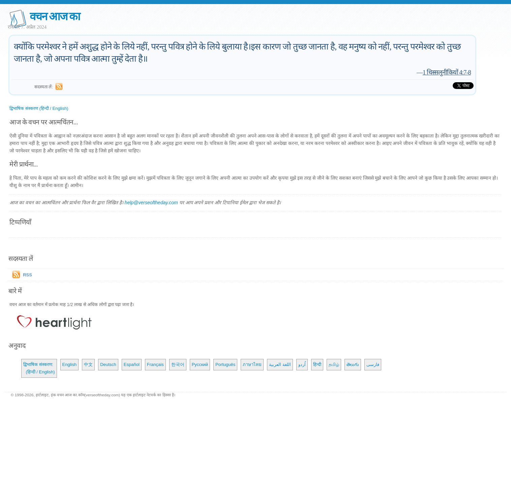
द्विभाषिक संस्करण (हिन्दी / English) (38, 108)
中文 (88, 364)
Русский (200, 364)
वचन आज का (55, 16)
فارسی (372, 364)
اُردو (302, 364)
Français (155, 364)
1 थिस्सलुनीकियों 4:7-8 (447, 72)
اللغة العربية (280, 364)
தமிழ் (334, 364)
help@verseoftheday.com (151, 202)
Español (132, 364)
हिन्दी (317, 364)
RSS (27, 274)
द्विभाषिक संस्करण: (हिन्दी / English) (39, 368)
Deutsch (108, 364)
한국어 (177, 364)
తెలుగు (353, 364)
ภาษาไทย (252, 364)
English (69, 364)
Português (225, 364)
